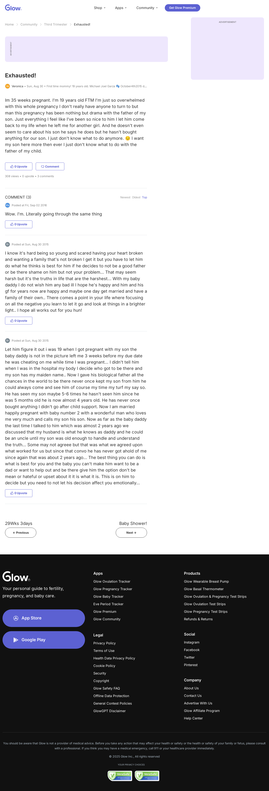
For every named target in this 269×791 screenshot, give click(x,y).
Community (28, 24)
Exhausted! (82, 24)
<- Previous (21, 532)
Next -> (131, 532)
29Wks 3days (18, 523)
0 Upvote (18, 166)
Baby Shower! (133, 523)
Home (9, 24)
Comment (50, 166)
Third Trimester (55, 24)
